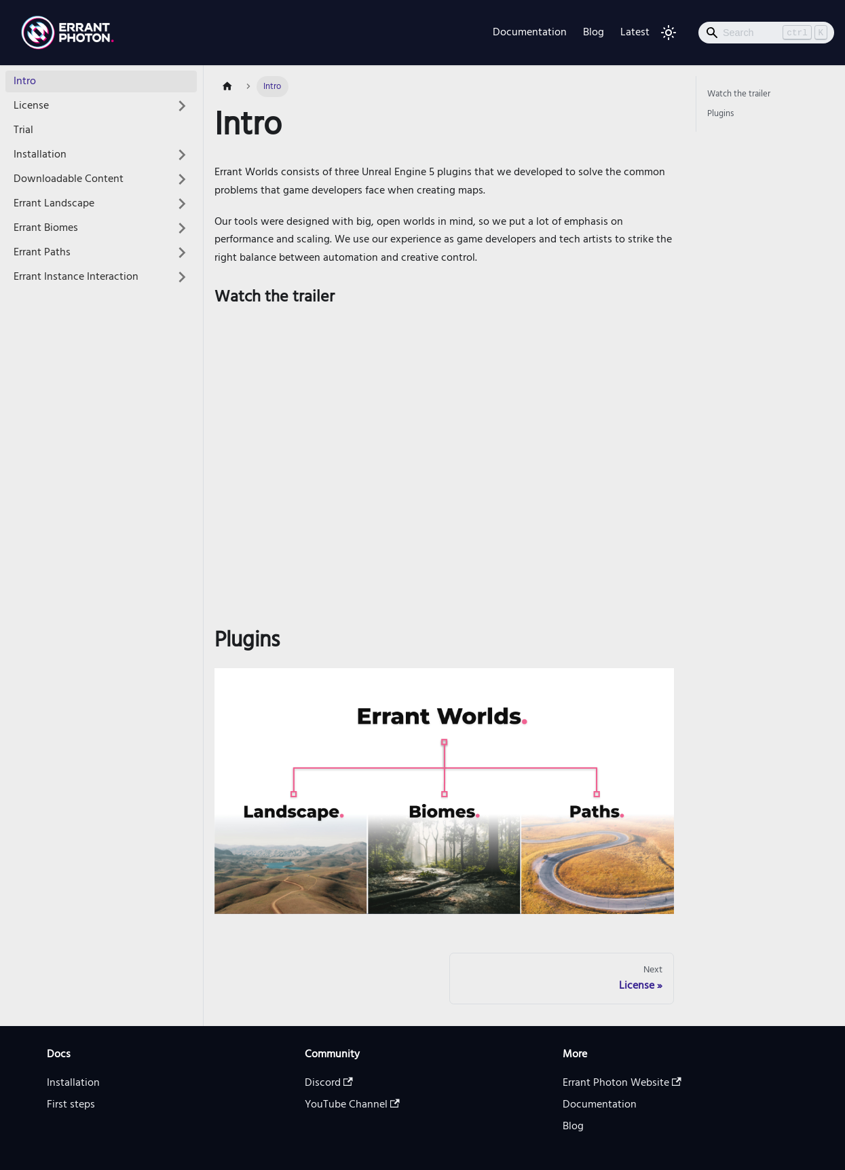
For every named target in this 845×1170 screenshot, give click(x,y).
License (31, 106)
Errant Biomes (46, 228)
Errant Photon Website (622, 1083)
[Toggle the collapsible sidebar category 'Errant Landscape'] (182, 204)
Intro (25, 81)
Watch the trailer (738, 94)
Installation (40, 155)
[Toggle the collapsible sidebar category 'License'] (182, 106)
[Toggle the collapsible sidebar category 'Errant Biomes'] (182, 228)
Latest (635, 32)
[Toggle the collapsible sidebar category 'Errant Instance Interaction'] (182, 277)
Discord (329, 1083)
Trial (23, 130)
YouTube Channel (352, 1105)
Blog (593, 32)
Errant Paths (42, 252)
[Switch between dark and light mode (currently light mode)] (668, 32)
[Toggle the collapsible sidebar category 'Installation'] (182, 155)
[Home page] (227, 86)
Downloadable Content (69, 179)
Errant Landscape (54, 204)
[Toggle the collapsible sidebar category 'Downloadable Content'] (182, 179)
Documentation (530, 32)
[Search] (766, 32)
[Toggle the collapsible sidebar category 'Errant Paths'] (182, 252)
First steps (71, 1105)
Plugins (720, 114)
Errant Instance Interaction (76, 277)
